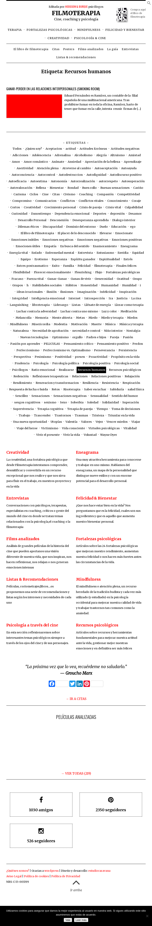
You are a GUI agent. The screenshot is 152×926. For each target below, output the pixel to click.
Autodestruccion (71, 175)
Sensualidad (99, 396)
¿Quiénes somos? (17, 870)
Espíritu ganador (83, 259)
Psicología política (65, 363)
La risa (136, 298)
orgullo (77, 337)
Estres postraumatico (32, 266)
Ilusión (52, 292)
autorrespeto (108, 181)
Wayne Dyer (108, 435)
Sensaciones (40, 396)
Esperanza (59, 259)
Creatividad (58, 38)
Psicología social (126, 363)
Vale (67, 919)
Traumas (81, 415)
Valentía (71, 422)
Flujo (98, 272)
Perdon (137, 344)
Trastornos (62, 415)
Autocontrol (46, 175)
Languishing (19, 305)
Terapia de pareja (80, 409)
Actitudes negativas (125, 148)
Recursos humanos (91, 370)
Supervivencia (23, 409)
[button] (149, 4)
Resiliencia (90, 383)
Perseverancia (104, 350)
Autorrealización (83, 181)
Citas (56, 49)
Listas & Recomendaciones (32, 579)
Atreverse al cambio (76, 168)
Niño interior (113, 330)
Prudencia (22, 363)
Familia (68, 266)
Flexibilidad (21, 272)
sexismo (50, 402)
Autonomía (59, 181)
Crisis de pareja (90, 207)
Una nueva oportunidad (30, 422)
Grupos (17, 285)
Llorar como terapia (129, 305)
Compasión (105, 194)
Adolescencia (41, 155)
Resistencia (110, 383)
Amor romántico (36, 161)
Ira (111, 298)
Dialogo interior (123, 220)
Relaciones (80, 376)
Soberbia (77, 402)
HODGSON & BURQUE (76, 6)
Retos (56, 389)
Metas (80, 317)
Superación (130, 402)
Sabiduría (117, 389)
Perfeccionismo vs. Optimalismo (66, 350)
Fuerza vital (35, 279)
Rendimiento (22, 383)
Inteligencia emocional (48, 298)
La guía (112, 49)
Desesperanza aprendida (90, 220)
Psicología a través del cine (32, 625)
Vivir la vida (71, 435)
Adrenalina (63, 155)
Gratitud (123, 279)
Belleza (41, 188)
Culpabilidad (134, 207)
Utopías (56, 422)
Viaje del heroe (27, 428)
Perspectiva (22, 357)
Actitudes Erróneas (93, 148)
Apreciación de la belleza (102, 161)
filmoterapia (103, 266)
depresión (117, 213)
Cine (45, 194)
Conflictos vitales (91, 201)
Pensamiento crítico (78, 344)
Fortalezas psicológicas (49, 30)
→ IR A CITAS (76, 699)
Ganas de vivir (81, 279)
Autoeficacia (18, 181)
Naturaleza (21, 330)
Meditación (129, 311)
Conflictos (67, 201)
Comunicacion (45, 201)
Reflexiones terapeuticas (50, 376)
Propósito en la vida (125, 357)
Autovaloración (21, 188)
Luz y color (109, 311)
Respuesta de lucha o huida (28, 389)
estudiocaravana (99, 870)
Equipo (26, 259)
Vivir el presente (48, 435)
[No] (147, 916)
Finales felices (126, 266)
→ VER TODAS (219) (76, 773)
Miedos (132, 317)
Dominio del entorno (81, 226)
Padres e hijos (96, 337)
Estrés (128, 259)
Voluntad (90, 435)
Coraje (136, 201)
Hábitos (71, 285)
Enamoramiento (105, 246)
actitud (71, 148)
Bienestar (57, 188)
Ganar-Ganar (57, 279)
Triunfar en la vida (121, 415)
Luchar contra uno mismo (79, 311)
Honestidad (89, 285)
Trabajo (24, 415)
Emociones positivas (127, 239)
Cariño (138, 188)
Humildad (129, 285)
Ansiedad (74, 161)
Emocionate (124, 233)
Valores (86, 422)
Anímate (58, 161)
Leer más (81, 919)
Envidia (123, 253)
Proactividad (98, 357)
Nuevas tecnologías (34, 337)
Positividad (63, 357)
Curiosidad (19, 213)
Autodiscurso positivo (126, 175)
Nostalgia (133, 330)
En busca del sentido (74, 246)
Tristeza (98, 415)
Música (110, 324)
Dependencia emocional (72, 213)
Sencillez (21, 396)
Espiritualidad (109, 259)
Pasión (128, 337)
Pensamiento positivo (113, 344)
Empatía (50, 246)
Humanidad (109, 285)
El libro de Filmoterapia (37, 233)
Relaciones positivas (106, 376)
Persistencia (128, 350)
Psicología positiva (96, 363)
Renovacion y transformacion (57, 383)
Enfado (36, 253)
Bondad (73, 188)
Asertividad (25, 168)
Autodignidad (96, 175)
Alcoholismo (83, 155)
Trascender (42, 415)
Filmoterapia (76, 13)
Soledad (92, 402)
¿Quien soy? (33, 148)
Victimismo (49, 428)
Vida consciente (73, 428)
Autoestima (38, 181)
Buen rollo (89, 188)
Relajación (132, 376)
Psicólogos (20, 370)
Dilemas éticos (28, 226)
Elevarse (106, 233)
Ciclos (33, 194)
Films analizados (91, 49)
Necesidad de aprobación (50, 330)
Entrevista (85, 253)
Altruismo (117, 155)
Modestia (60, 324)
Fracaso (17, 279)
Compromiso (21, 201)
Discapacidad (53, 226)
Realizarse (66, 370)
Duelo (104, 226)
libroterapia (41, 305)
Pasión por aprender (25, 344)
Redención (21, 376)
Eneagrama (129, 246)
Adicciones (20, 155)
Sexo (63, 402)
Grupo (137, 279)
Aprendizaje (132, 161)
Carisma (19, 194)
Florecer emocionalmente (52, 272)
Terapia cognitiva (50, 409)
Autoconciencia (23, 175)
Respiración (131, 383)
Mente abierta (62, 317)
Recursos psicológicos (125, 370)
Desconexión (59, 220)
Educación (118, 226)
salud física (136, 389)
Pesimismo (43, 357)
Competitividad (128, 194)
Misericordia (41, 324)
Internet (74, 298)
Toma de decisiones (125, 409)
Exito (55, 266)
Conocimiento (117, 201)
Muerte (96, 324)
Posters (68, 49)
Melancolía (23, 317)
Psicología (40, 363)
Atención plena (48, 168)
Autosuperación (133, 181)
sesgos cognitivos (27, 402)
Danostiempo (41, 213)
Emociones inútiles (25, 239)
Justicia (122, 298)
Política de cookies (36, 876)
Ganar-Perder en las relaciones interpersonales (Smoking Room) (53, 88)
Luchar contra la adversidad (36, 311)
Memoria (41, 317)
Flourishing (83, 272)
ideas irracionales (30, 292)
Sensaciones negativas (70, 396)
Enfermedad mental (59, 253)
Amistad (134, 155)
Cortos (15, 207)
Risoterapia (71, 389)
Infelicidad (107, 292)
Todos (17, 148)
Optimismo (60, 337)
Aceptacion (54, 148)
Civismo (69, 194)
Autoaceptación (106, 168)
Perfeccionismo (27, 350)
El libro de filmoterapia (30, 49)
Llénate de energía (97, 305)
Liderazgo (60, 305)
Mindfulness (89, 30)
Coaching (86, 194)
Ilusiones (66, 292)
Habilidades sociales (47, 285)
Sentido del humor (125, 396)
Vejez (99, 422)
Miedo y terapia (112, 317)
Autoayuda (129, 168)
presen (80, 357)
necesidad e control (86, 330)
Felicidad (84, 266)
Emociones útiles (28, 246)
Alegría (101, 155)
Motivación (79, 324)
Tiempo (102, 409)
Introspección (94, 298)
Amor (16, 161)
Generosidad (104, 279)
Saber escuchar (95, 389)
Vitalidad (130, 428)
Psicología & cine (90, 38)
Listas (76, 305)
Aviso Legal (14, 876)
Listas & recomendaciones (76, 57)
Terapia (15, 30)
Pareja (114, 337)
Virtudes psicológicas (104, 428)
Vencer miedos (117, 422)
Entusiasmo (105, 253)
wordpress (51, 870)
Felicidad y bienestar (124, 30)
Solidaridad (110, 402)
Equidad (138, 253)
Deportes (99, 213)
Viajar (135, 422)
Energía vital (18, 253)
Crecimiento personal (60, 207)
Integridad (20, 298)
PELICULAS (52, 344)
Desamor (135, 213)
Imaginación (86, 292)
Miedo (92, 317)
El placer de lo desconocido (77, 233)
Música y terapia (131, 324)
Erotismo (41, 259)
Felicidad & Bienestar (96, 498)
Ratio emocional (43, 370)
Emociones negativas (57, 239)
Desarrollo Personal (32, 220)
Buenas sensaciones (115, 188)
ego (132, 226)
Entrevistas (130, 49)
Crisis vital (113, 207)
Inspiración (127, 292)
